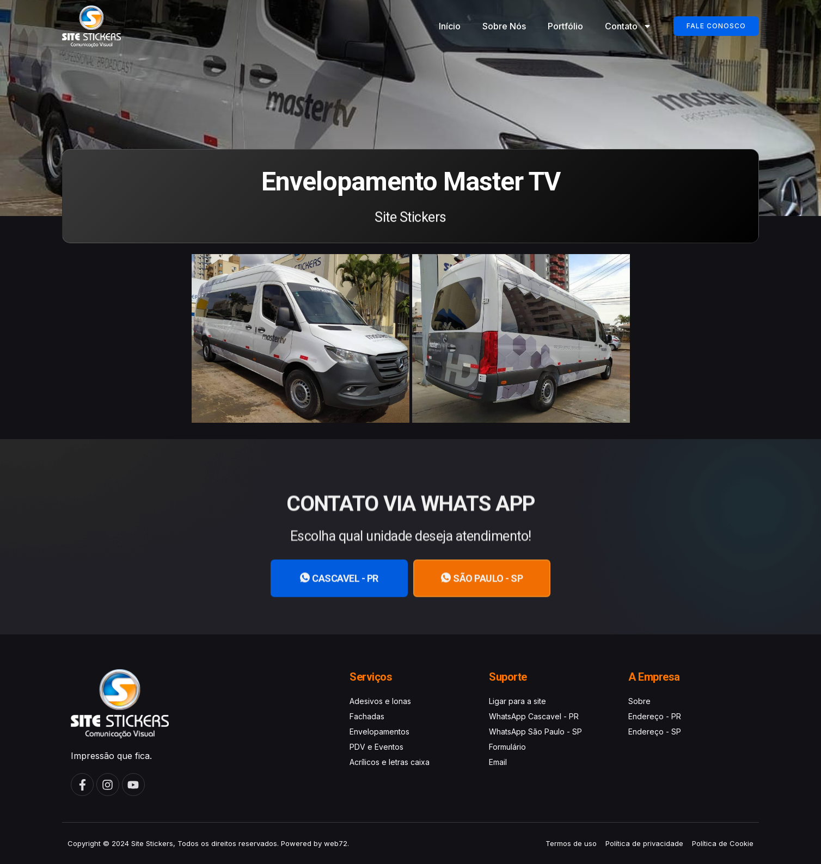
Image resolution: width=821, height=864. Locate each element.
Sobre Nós (504, 26)
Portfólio (565, 26)
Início (450, 26)
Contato (628, 26)
